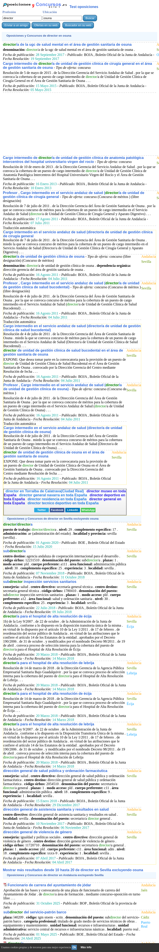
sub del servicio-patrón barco (34, 912)
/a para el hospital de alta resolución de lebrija (48, 663)
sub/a (14, 551)
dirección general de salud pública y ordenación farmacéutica (55, 771)
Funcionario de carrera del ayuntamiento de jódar (49, 885)
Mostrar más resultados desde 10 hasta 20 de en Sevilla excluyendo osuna (73, 870)
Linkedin (72, 510)
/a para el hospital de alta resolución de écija (47, 616)
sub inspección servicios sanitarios (39, 582)
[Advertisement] (79, 124)
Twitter (41, 510)
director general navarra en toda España (53, 495)
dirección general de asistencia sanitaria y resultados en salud (56, 809)
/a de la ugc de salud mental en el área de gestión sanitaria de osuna (67, 44)
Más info (86, 947)
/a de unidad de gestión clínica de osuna (43, 256)
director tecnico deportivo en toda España (63, 503)
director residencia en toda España (57, 499)
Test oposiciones (84, 7)
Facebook (57, 510)
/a (18, 524)
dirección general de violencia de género (37, 832)
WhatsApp (88, 510)
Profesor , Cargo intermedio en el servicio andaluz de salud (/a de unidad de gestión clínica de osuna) (62, 387)
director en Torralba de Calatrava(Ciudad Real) (45, 491)
